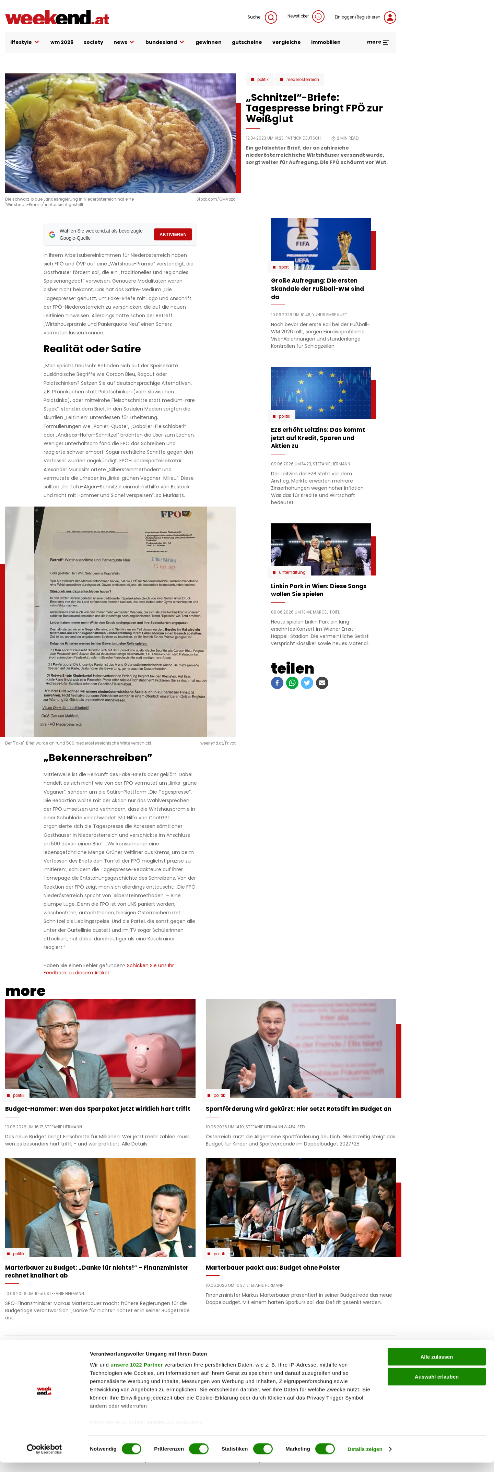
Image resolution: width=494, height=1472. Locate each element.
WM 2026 (61, 42)
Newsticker (306, 16)
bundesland (165, 42)
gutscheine (247, 42)
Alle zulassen (436, 1366)
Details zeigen (365, 1458)
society (93, 42)
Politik (263, 79)
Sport (284, 267)
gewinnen (209, 42)
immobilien (326, 42)
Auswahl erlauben (437, 1386)
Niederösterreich (302, 79)
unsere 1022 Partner (136, 1374)
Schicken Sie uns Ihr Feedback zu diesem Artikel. (109, 969)
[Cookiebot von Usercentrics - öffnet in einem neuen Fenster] (44, 1458)
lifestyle (25, 42)
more (378, 41)
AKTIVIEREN (173, 234)
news (125, 42)
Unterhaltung (292, 572)
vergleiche (286, 42)
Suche (262, 17)
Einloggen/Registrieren (365, 17)
